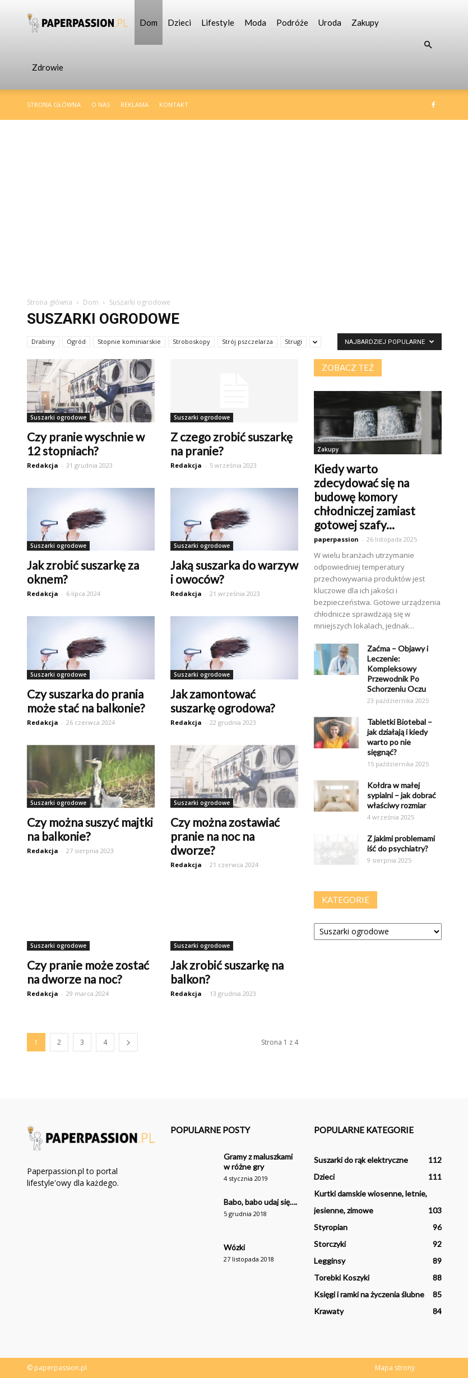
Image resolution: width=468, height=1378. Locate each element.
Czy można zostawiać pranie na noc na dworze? (225, 836)
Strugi (293, 341)
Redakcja (42, 465)
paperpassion (336, 539)
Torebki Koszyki (341, 1277)
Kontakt (173, 104)
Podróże (292, 22)
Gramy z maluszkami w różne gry (258, 1161)
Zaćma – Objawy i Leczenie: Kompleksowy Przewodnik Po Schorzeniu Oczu (397, 668)
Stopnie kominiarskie (129, 341)
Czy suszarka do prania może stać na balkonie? (86, 701)
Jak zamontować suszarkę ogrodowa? (222, 701)
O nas (100, 104)
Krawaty (329, 1311)
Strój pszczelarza (247, 341)
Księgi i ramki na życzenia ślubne (369, 1294)
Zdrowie (47, 67)
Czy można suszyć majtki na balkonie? (90, 829)
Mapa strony (395, 1367)
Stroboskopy (191, 341)
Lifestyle (217, 22)
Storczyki (330, 1244)
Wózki (234, 1247)
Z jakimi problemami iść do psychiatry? (401, 843)
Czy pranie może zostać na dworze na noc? (88, 972)
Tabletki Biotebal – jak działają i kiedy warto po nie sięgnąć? (399, 737)
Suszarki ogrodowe (58, 417)
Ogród (76, 341)
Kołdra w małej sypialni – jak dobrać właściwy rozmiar (401, 795)
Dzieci (179, 22)
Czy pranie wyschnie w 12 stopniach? (86, 444)
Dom (148, 22)
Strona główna (54, 104)
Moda (255, 22)
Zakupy (365, 22)
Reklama (135, 104)
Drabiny (43, 341)
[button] (428, 44)
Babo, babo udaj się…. (260, 1202)
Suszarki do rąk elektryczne (361, 1160)
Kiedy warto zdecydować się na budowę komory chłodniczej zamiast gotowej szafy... (364, 497)
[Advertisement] (234, 203)
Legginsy (329, 1260)
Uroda (329, 22)
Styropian (330, 1227)
